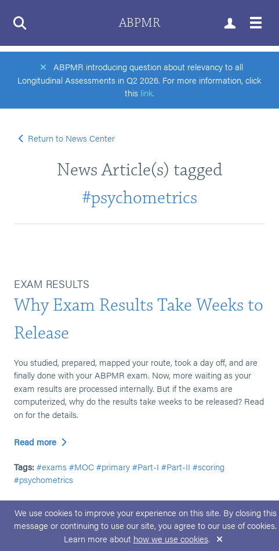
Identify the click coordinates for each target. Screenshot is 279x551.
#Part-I (145, 466)
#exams (52, 466)
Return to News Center (67, 138)
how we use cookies (170, 538)
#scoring (208, 466)
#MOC (81, 466)
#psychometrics (139, 197)
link (146, 93)
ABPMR (139, 23)
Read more (40, 441)
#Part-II (175, 466)
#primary (113, 466)
